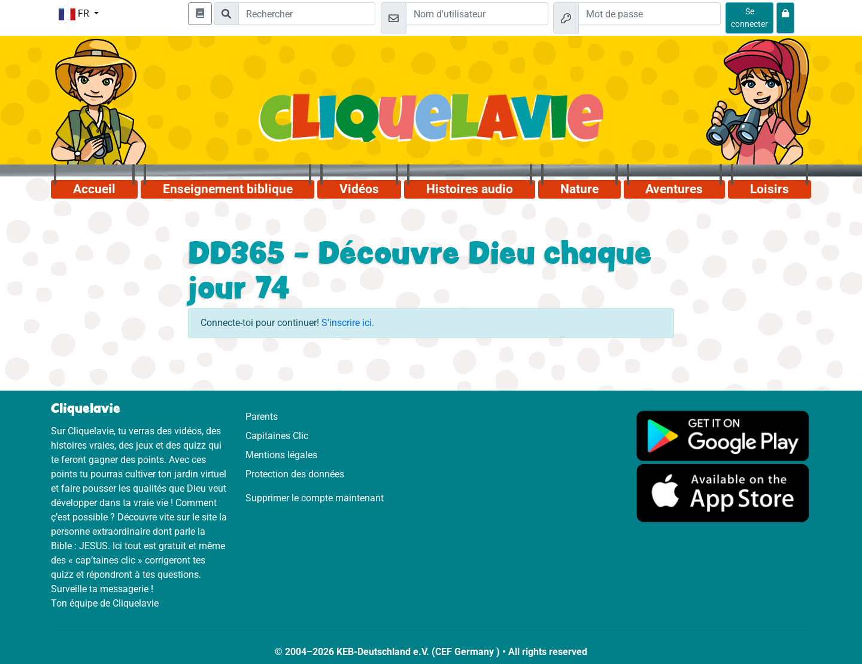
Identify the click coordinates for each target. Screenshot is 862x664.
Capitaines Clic (276, 435)
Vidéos (359, 189)
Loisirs (769, 189)
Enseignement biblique (228, 189)
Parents (261, 416)
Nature (579, 189)
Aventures (674, 189)
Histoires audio (469, 189)
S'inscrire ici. (347, 322)
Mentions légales (281, 455)
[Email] (477, 13)
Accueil (94, 189)
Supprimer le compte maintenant (314, 498)
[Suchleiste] (306, 13)
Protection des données (294, 474)
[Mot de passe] (649, 13)
